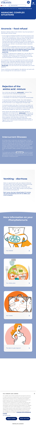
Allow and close (24, 418)
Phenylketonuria (13, 8)
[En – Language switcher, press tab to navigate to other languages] (3, 5)
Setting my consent (18, 423)
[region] (18, 409)
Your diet (7, 8)
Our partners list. (7, 415)
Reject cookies (11, 418)
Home (2, 8)
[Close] (34, 393)
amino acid (5, 65)
